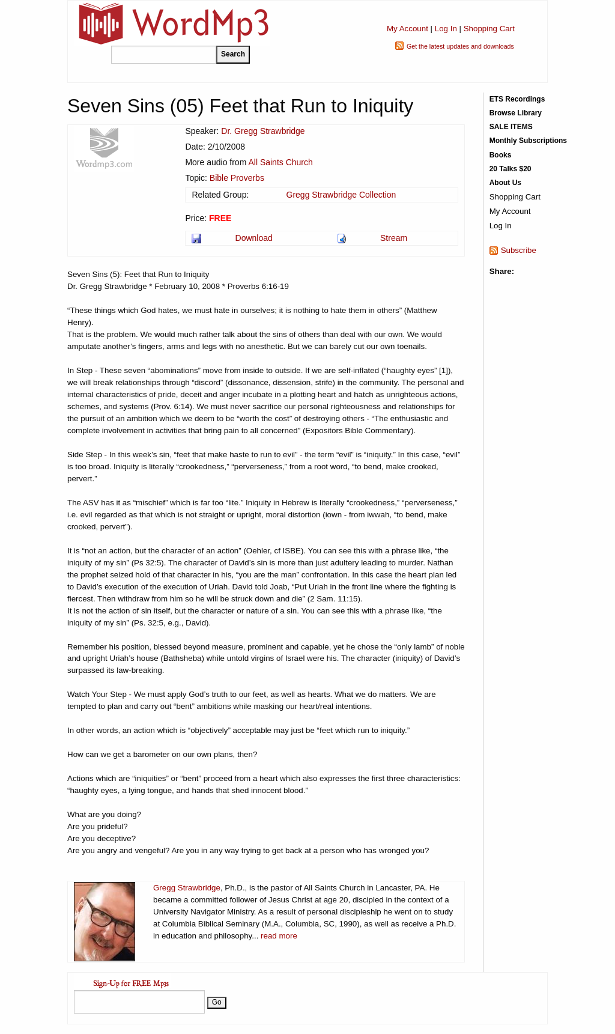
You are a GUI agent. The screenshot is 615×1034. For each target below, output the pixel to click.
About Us (505, 182)
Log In (446, 28)
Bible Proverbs (237, 178)
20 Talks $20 (510, 169)
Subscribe (518, 250)
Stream (393, 238)
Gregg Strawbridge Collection (341, 194)
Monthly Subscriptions (528, 140)
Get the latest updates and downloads (460, 46)
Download (254, 238)
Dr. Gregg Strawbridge (262, 131)
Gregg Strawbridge (186, 887)
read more (279, 935)
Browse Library (515, 113)
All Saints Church (280, 162)
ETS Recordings (517, 99)
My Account (407, 28)
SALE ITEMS (511, 127)
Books (500, 155)
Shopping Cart (489, 28)
